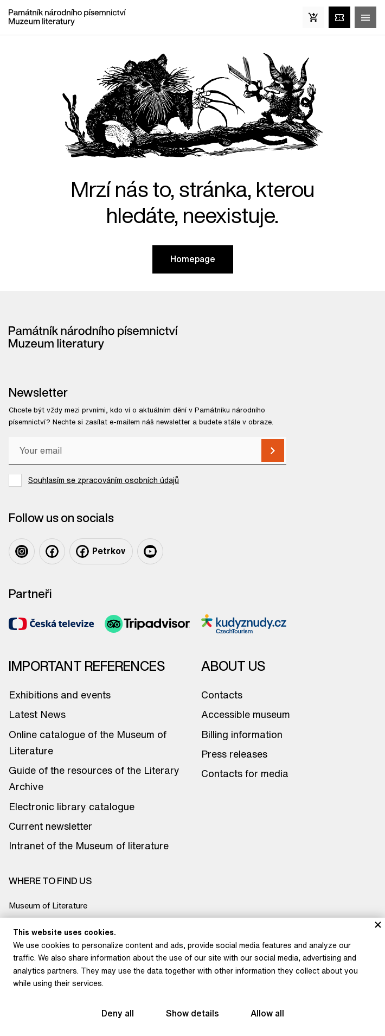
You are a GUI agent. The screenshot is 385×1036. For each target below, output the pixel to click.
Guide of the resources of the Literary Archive (94, 778)
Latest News (37, 714)
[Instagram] (22, 551)
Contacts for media (244, 773)
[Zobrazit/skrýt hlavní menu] (365, 17)
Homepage (192, 259)
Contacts (221, 695)
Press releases (234, 754)
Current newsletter (50, 826)
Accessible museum (245, 714)
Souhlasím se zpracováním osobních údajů (103, 480)
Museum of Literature (48, 905)
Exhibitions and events (60, 695)
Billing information (242, 734)
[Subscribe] (272, 450)
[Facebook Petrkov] (101, 551)
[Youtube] (150, 551)
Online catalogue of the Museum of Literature (87, 742)
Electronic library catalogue (71, 806)
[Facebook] (52, 551)
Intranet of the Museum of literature (89, 845)
